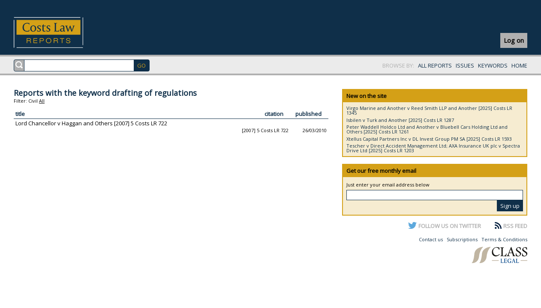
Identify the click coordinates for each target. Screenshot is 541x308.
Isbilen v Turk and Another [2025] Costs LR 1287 (400, 120)
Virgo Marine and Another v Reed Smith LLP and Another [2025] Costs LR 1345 (429, 110)
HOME (519, 65)
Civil (33, 101)
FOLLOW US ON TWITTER (449, 226)
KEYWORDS (493, 65)
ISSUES (465, 65)
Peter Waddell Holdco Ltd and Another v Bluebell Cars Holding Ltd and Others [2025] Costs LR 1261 (427, 129)
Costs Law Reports (58, 32)
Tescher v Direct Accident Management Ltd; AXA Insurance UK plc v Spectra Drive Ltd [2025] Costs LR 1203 (433, 148)
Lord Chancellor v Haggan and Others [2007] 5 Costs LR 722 (91, 123)
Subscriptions (462, 239)
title (20, 114)
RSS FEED (515, 226)
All (42, 101)
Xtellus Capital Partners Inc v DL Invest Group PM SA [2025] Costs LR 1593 (429, 139)
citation (273, 114)
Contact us (431, 239)
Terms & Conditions (504, 239)
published (308, 114)
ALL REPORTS (435, 65)
